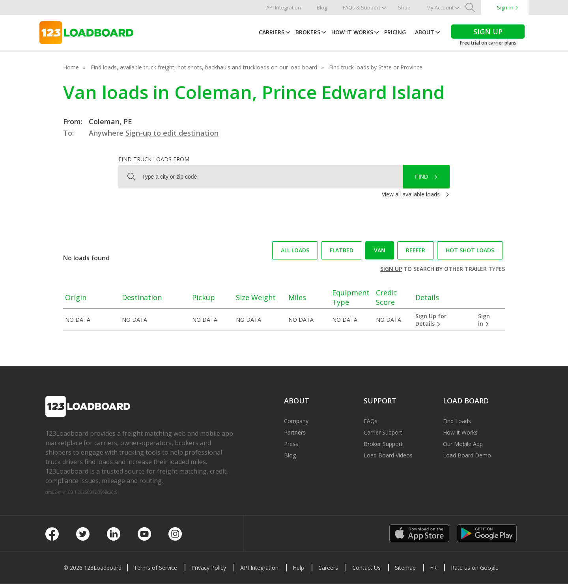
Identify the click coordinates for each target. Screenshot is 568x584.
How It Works (352, 32)
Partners (295, 432)
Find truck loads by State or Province (375, 67)
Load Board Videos (388, 455)
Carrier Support (383, 432)
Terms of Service (155, 567)
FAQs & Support (361, 7)
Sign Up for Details (431, 319)
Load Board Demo (467, 455)
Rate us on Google (475, 567)
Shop (404, 7)
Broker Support (383, 444)
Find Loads (457, 421)
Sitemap (405, 567)
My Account (440, 7)
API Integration (283, 7)
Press (291, 444)
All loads (295, 250)
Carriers (271, 32)
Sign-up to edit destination (172, 133)
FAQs (370, 421)
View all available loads (411, 194)
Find (421, 177)
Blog (322, 7)
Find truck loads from (153, 159)
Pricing (395, 32)
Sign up (391, 268)
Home (71, 67)
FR (433, 567)
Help (298, 567)
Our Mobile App (463, 444)
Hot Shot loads (470, 250)
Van (379, 250)
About (424, 32)
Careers (328, 567)
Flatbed (341, 250)
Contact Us (366, 567)
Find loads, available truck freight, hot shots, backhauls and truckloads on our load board (204, 67)
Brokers (307, 32)
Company (296, 421)
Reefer (415, 250)
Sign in (505, 7)
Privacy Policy (208, 567)
